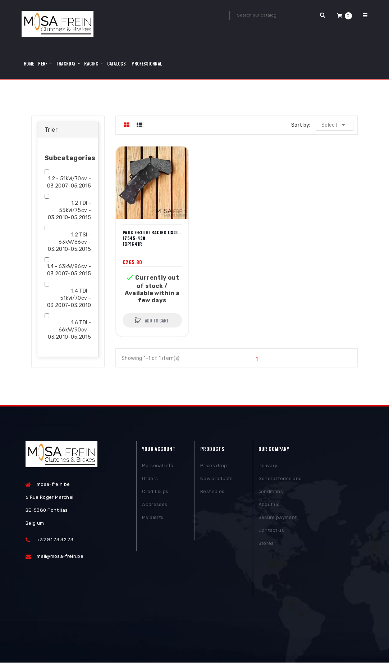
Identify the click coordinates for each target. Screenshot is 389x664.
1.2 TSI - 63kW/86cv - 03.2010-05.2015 (69, 242)
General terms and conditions (280, 485)
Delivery (268, 466)
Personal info (157, 466)
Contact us (271, 531)
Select (334, 125)
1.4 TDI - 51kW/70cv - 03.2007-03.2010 (69, 298)
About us (269, 505)
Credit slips (155, 492)
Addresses (154, 505)
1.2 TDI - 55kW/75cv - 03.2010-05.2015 (69, 210)
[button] (344, 15)
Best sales (212, 492)
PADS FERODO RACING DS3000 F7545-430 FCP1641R (152, 238)
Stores (266, 544)
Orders (150, 479)
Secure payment (277, 518)
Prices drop (213, 466)
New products (216, 479)
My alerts (152, 518)
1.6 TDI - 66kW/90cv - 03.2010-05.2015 (69, 330)
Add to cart (156, 320)
